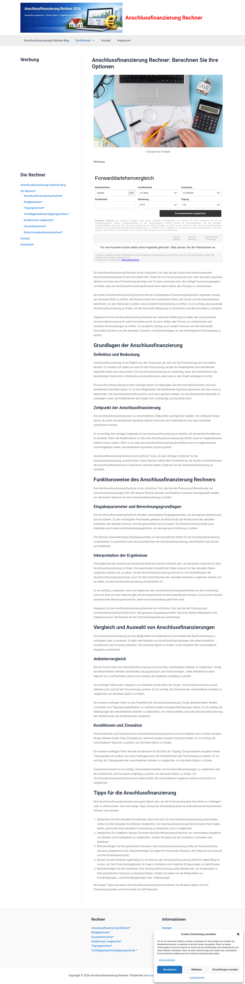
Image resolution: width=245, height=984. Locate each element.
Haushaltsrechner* (35, 226)
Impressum (119, 40)
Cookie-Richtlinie (197, 977)
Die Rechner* (83, 41)
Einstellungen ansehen (225, 969)
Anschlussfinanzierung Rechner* (43, 195)
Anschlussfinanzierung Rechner (163, 17)
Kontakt (103, 40)
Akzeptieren (170, 969)
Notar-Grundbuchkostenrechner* (43, 232)
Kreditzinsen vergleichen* (39, 220)
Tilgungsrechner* (34, 208)
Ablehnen (196, 969)
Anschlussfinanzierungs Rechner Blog (45, 40)
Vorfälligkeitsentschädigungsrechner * (47, 214)
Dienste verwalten (167, 960)
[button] (238, 934)
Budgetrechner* (33, 202)
